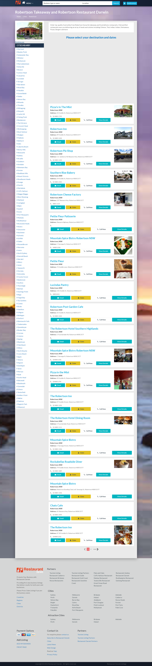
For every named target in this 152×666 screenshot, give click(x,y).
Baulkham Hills (22, 173)
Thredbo (20, 105)
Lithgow (20, 312)
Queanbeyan (21, 327)
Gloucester (21, 229)
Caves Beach (21, 354)
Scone (19, 212)
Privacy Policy (52, 654)
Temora (20, 360)
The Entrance (22, 123)
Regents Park (22, 404)
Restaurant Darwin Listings (116, 664)
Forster (20, 170)
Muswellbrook (22, 244)
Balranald (20, 380)
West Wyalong (22, 197)
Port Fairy (119, 605)
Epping (19, 339)
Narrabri (20, 259)
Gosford (20, 318)
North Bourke (22, 351)
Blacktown (21, 342)
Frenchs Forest (22, 277)
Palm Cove (119, 608)
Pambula (20, 138)
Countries (20, 597)
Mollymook (21, 61)
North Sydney (22, 253)
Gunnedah (21, 386)
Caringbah (21, 203)
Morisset (20, 49)
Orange (20, 182)
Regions (19, 600)
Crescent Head (22, 126)
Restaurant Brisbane (57, 578)
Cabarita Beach (22, 147)
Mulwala (20, 218)
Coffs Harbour (22, 191)
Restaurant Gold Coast (80, 578)
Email (58, 120)
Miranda (20, 102)
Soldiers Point (22, 395)
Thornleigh (21, 286)
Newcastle (21, 153)
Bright (52, 602)
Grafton (20, 283)
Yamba (19, 96)
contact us (65, 634)
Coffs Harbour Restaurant (103, 575)
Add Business (131, 3)
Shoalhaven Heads (23, 179)
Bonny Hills (21, 150)
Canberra (118, 597)
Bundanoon (21, 120)
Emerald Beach (22, 256)
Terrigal (20, 82)
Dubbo (19, 241)
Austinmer (21, 232)
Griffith (20, 238)
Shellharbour (21, 221)
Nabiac (19, 398)
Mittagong (21, 108)
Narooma (20, 247)
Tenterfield (21, 392)
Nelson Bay (21, 99)
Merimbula (21, 188)
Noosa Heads (120, 600)
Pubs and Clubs (99, 573)
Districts (20, 606)
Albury (19, 262)
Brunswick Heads (23, 224)
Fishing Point (22, 117)
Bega (19, 295)
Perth (52, 597)
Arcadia (20, 158)
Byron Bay (75, 600)
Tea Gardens (21, 301)
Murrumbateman (23, 64)
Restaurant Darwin (122, 575)
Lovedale (20, 79)
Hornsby (20, 271)
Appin (19, 357)
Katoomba (21, 274)
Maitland (20, 200)
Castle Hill (21, 114)
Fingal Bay (21, 298)
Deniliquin (21, 366)
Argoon (20, 363)
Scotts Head (21, 377)
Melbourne (76, 595)
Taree (19, 369)
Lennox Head (22, 73)
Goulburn (20, 161)
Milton (19, 348)
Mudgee (20, 135)
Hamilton (20, 309)
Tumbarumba (21, 324)
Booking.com (19, 42)
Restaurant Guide (78, 575)
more (96, 549)
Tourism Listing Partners (80, 573)
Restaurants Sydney (123, 573)
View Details (103, 120)
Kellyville (20, 67)
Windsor (20, 58)
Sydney (20, 156)
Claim (73, 120)
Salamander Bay (23, 55)
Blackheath (21, 383)
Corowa (20, 333)
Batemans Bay (22, 167)
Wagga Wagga (22, 194)
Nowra (19, 227)
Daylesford (54, 605)
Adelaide (118, 595)
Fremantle (54, 608)
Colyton (20, 336)
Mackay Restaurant (100, 578)
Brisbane (97, 595)
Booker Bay (21, 330)
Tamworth (21, 268)
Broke (19, 306)
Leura (19, 250)
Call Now (88, 120)
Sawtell (20, 209)
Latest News (51, 644)
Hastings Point (22, 292)
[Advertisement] (91, 72)
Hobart (96, 597)
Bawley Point (22, 52)
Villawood (21, 407)
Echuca (19, 389)
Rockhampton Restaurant (125, 578)
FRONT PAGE (22, 647)
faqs (55, 651)
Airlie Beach (76, 608)
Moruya (20, 372)
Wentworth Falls (23, 321)
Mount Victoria (22, 176)
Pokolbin (20, 90)
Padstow (20, 401)
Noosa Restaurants (56, 581)
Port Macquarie (23, 215)
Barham (20, 289)
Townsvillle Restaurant (102, 581)
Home (19, 16)
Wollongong (21, 129)
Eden (19, 144)
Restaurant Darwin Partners (88, 641)
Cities (25, 16)
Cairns (74, 602)
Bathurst (20, 141)
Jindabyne (97, 600)
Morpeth (20, 111)
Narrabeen (21, 84)
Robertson (32, 16)
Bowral (20, 70)
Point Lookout (99, 605)
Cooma (19, 303)
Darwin (74, 597)
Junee (19, 265)
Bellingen (20, 315)
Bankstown (21, 280)
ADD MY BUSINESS (24, 644)
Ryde (19, 374)
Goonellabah (21, 93)
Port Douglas (98, 602)
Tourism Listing (55, 573)
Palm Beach (21, 345)
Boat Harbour (22, 132)
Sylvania (20, 235)
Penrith (20, 185)
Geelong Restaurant (123, 581)
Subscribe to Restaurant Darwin (58, 638)
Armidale (20, 164)
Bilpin (19, 206)
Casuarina (21, 76)
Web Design (51, 648)
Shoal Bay (20, 87)
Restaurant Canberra (57, 575)
